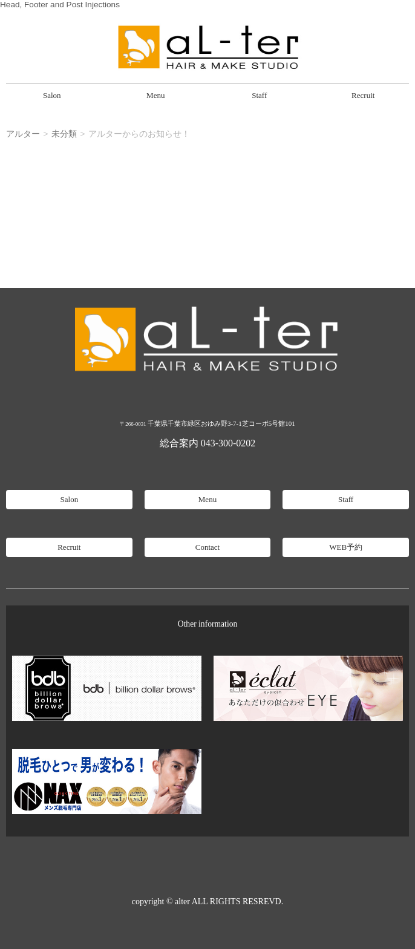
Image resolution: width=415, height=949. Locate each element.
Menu (155, 95)
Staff (259, 95)
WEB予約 (345, 547)
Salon (52, 95)
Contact (207, 547)
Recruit (362, 95)
